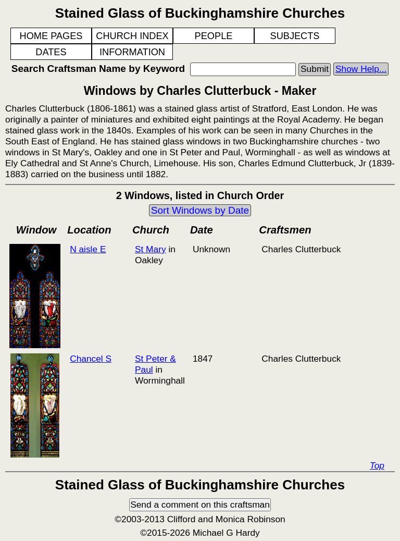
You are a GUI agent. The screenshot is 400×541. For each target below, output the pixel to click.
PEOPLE (214, 36)
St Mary (150, 249)
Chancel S (90, 358)
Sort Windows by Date (200, 210)
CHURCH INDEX (132, 36)
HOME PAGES (51, 36)
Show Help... (360, 69)
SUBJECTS (295, 36)
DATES (50, 52)
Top (377, 465)
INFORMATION (132, 52)
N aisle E (88, 249)
